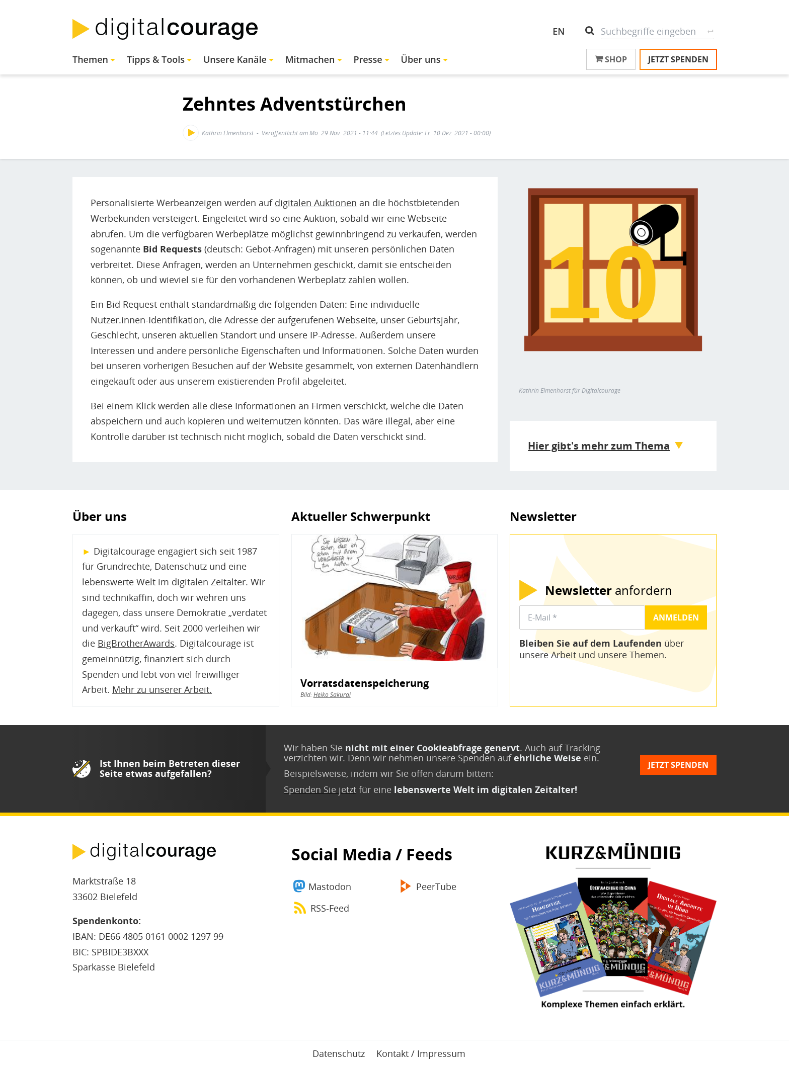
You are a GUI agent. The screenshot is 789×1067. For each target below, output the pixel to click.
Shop (611, 59)
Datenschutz (338, 1053)
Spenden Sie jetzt (320, 789)
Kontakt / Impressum (420, 1053)
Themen (90, 59)
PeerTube (436, 886)
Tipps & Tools (156, 59)
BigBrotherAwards (136, 643)
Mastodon (329, 886)
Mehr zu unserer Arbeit (160, 689)
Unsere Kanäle (235, 59)
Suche (710, 31)
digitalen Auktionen (316, 203)
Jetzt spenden (678, 59)
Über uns (421, 59)
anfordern (608, 590)
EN (559, 31)
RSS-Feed (329, 908)
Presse (367, 59)
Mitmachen (310, 59)
